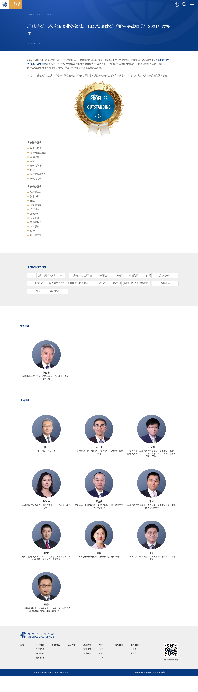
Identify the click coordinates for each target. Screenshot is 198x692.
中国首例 (40, 669)
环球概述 (40, 661)
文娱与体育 (140, 291)
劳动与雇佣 (140, 283)
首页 (22, 661)
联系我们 (119, 661)
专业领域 (56, 661)
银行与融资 (41, 299)
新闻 (38, 14)
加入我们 (135, 661)
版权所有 (139, 688)
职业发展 (135, 665)
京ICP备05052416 (62, 688)
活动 (101, 673)
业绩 (101, 665)
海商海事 (41, 283)
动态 (43, 14)
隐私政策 (161, 688)
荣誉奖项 (40, 673)
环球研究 (87, 661)
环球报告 (87, 669)
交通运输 (107, 283)
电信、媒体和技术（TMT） (75, 275)
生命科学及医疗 (75, 291)
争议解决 (107, 299)
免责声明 (150, 688)
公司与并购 (140, 275)
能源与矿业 (41, 291)
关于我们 (40, 665)
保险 (41, 275)
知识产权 (140, 299)
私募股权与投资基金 (107, 291)
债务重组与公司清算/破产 (75, 299)
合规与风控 (74, 283)
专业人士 (71, 661)
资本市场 (41, 307)
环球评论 (87, 665)
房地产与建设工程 (107, 275)
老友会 (134, 669)
